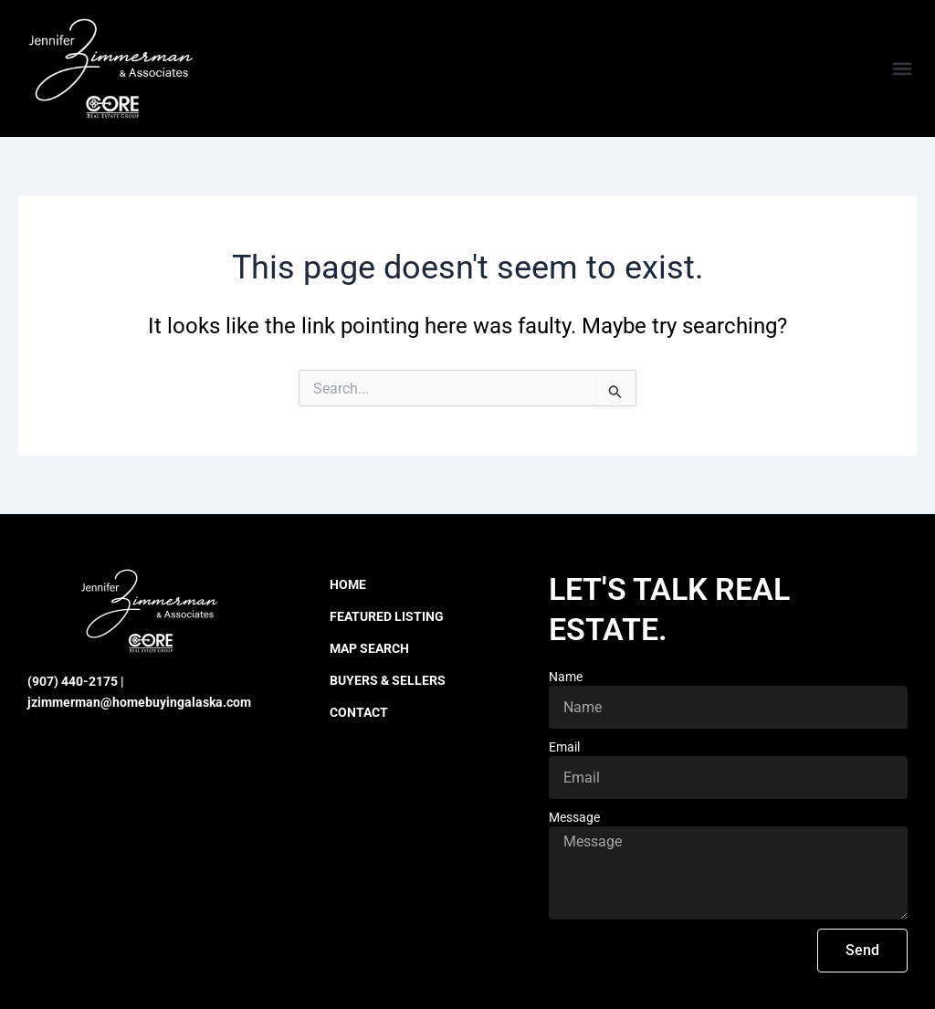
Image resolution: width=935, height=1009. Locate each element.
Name (566, 676)
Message (574, 817)
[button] (902, 69)
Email (564, 747)
